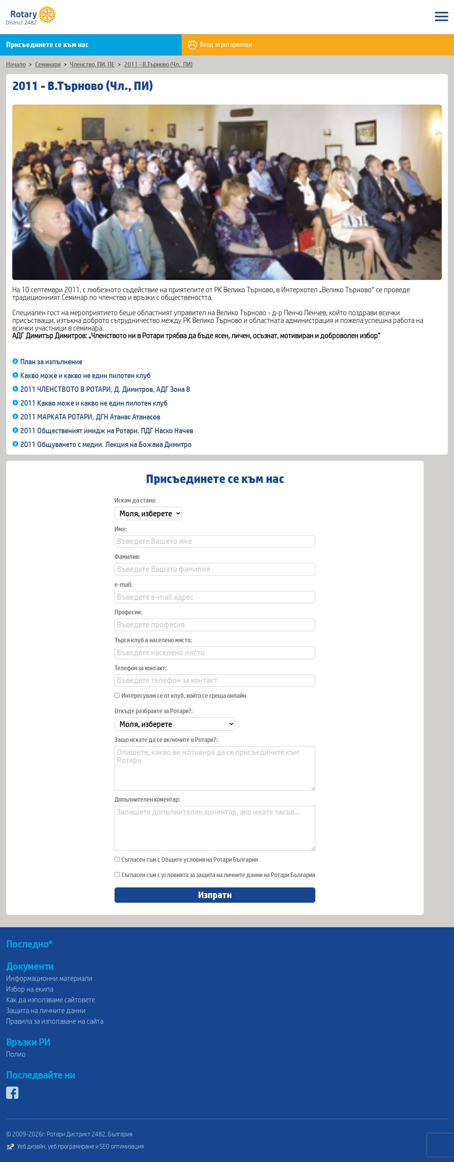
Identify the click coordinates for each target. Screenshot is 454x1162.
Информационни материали (49, 978)
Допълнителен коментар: (147, 800)
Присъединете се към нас (47, 45)
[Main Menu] (441, 17)
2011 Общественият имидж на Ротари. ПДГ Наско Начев (106, 431)
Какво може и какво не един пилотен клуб (85, 376)
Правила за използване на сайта (54, 1021)
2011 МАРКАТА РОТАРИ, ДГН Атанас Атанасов (90, 417)
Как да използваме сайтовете (50, 1000)
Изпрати (215, 895)
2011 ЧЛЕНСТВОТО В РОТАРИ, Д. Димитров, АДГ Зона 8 (105, 389)
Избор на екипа (29, 989)
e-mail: (124, 585)
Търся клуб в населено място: (153, 640)
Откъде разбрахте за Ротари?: (154, 711)
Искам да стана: (135, 501)
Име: (121, 529)
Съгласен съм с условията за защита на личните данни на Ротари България (215, 875)
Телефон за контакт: (141, 668)
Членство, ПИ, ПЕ (92, 65)
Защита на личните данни (45, 1011)
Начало (16, 65)
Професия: (128, 612)
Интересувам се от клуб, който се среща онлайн (180, 696)
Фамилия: (127, 557)
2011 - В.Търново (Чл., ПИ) (158, 65)
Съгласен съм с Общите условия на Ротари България (186, 860)
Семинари (48, 65)
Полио (16, 1054)
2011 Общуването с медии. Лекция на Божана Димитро (106, 444)
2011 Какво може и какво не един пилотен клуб (93, 403)
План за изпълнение (51, 362)
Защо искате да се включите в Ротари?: (166, 740)
